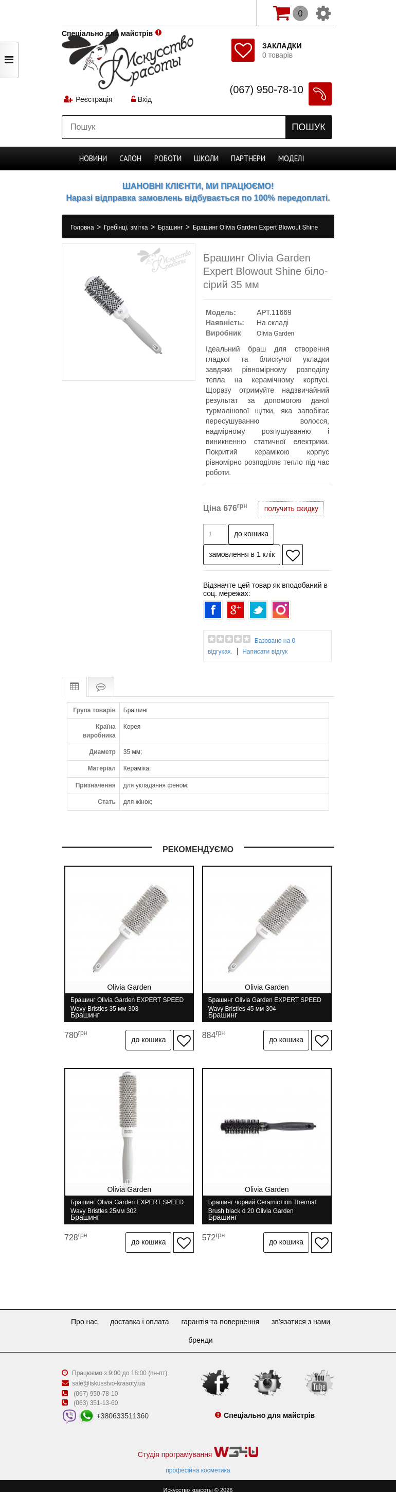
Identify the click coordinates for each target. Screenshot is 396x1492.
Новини (95, 158)
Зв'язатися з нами (180, 1331)
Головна (83, 227)
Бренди (238, 1331)
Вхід (142, 100)
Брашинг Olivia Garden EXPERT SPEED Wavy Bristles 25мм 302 (127, 1202)
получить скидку (291, 508)
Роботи (169, 158)
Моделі (290, 158)
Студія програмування (198, 1444)
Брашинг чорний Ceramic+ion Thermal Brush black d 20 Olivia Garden (266, 1202)
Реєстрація (94, 100)
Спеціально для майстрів (107, 12)
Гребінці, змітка (127, 227)
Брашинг (171, 227)
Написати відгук (264, 651)
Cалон (132, 158)
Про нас (115, 1313)
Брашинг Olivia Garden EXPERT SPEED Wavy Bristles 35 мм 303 (127, 1004)
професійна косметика (198, 1461)
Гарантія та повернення (260, 1313)
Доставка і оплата (175, 1313)
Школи (207, 158)
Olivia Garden (275, 333)
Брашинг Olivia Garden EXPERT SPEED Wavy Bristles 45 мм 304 (268, 1004)
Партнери (247, 158)
